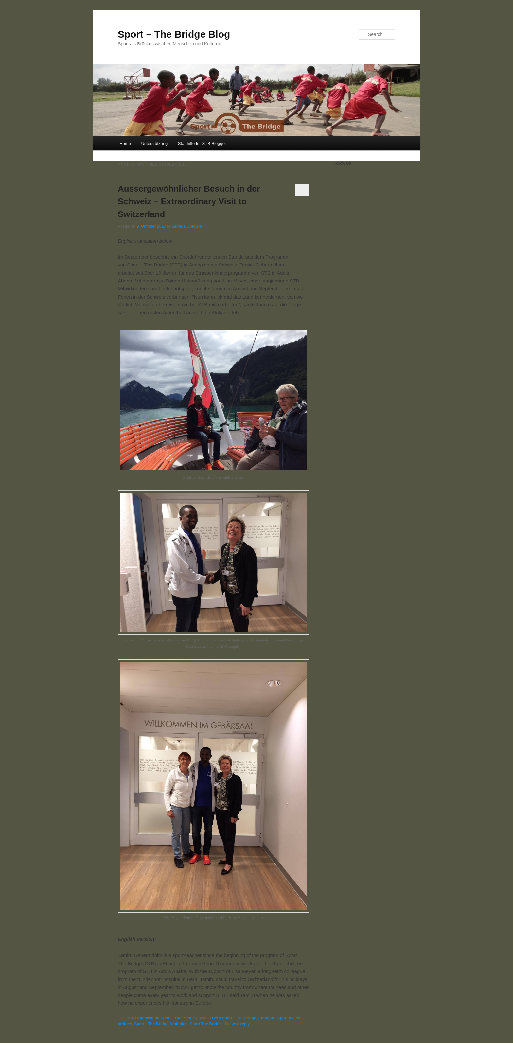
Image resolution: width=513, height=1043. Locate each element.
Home (125, 143)
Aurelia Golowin (187, 226)
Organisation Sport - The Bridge (165, 1018)
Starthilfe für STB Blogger (202, 143)
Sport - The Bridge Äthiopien (160, 1024)
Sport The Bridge (205, 1024)
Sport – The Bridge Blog (174, 34)
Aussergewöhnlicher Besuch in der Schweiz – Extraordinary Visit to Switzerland (189, 201)
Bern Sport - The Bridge (234, 1018)
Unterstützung (154, 143)
